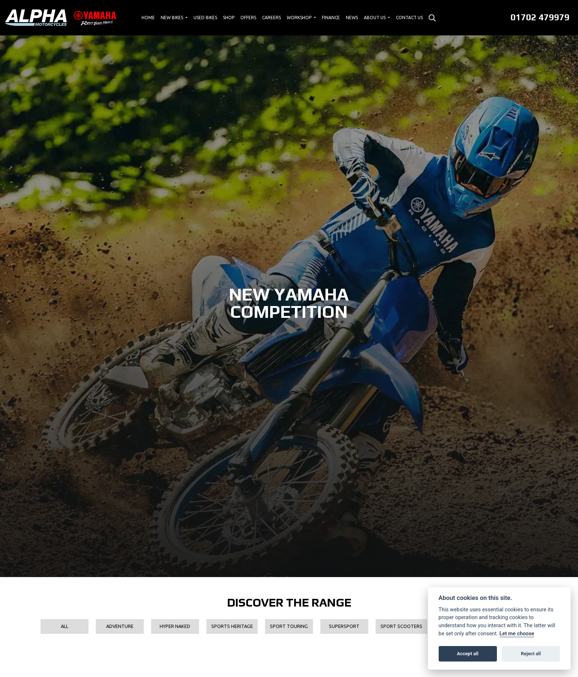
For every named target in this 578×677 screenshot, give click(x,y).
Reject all (531, 653)
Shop (228, 17)
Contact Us (409, 17)
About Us (375, 17)
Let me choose (517, 634)
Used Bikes (205, 17)
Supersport (344, 626)
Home (148, 17)
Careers (271, 17)
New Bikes (172, 17)
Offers (248, 17)
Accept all (467, 653)
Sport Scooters (401, 626)
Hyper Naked (175, 626)
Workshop (300, 17)
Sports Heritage (232, 626)
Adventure (119, 626)
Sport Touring (289, 626)
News (352, 17)
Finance (331, 17)
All (64, 626)
